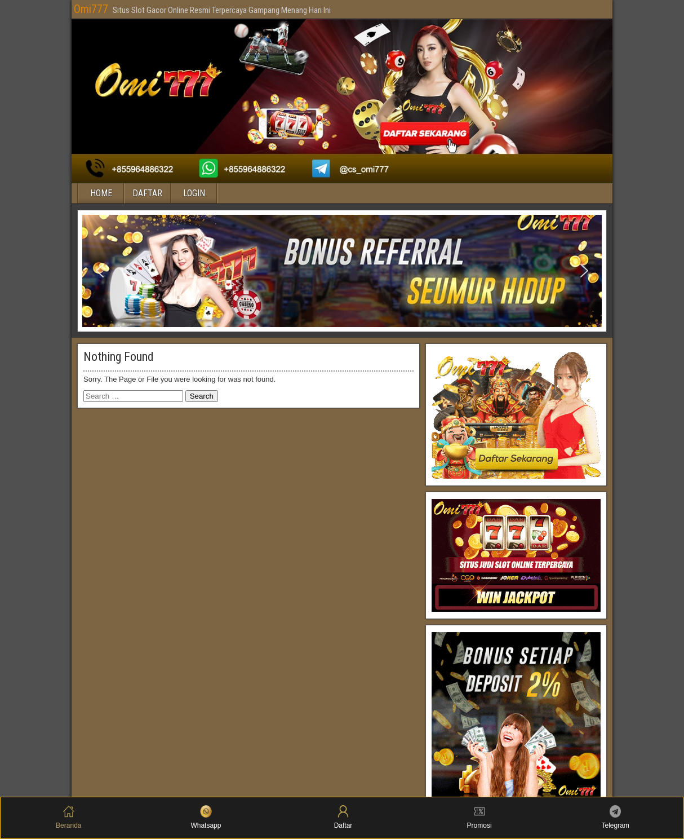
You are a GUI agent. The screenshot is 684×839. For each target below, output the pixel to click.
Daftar (343, 817)
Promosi (479, 817)
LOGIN (194, 193)
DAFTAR (147, 193)
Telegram (615, 817)
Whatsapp (205, 817)
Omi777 (91, 9)
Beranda (68, 817)
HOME (101, 193)
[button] (100, 271)
